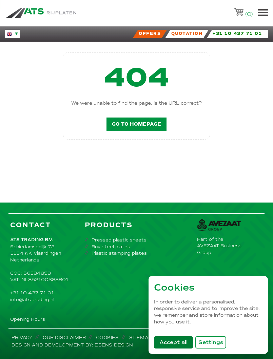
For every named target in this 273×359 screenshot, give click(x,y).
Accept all (176, 342)
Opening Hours (27, 319)
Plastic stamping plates (119, 253)
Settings (210, 342)
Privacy (22, 337)
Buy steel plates (111, 246)
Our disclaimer (64, 337)
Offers (150, 33)
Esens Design (114, 344)
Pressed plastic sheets (119, 239)
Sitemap (140, 337)
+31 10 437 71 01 (32, 292)
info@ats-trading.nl (32, 299)
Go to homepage (136, 124)
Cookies (107, 337)
